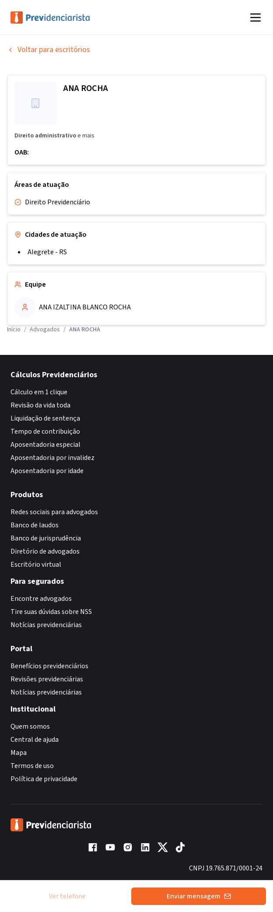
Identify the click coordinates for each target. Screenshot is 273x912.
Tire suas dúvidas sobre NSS (51, 612)
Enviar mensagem (199, 896)
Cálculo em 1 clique (38, 392)
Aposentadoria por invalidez (52, 458)
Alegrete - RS (47, 252)
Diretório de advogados (45, 551)
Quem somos (30, 726)
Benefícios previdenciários (49, 666)
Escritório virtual (35, 564)
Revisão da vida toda (40, 405)
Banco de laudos (34, 525)
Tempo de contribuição (45, 431)
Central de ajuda (34, 740)
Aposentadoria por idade (47, 471)
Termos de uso (32, 766)
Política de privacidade (43, 779)
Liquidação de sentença (45, 418)
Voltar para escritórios (48, 50)
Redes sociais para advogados (54, 512)
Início (14, 329)
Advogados (45, 329)
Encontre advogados (41, 599)
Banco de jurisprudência (45, 538)
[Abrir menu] (255, 18)
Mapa (18, 753)
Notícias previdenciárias (46, 625)
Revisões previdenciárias (46, 679)
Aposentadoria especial (45, 445)
